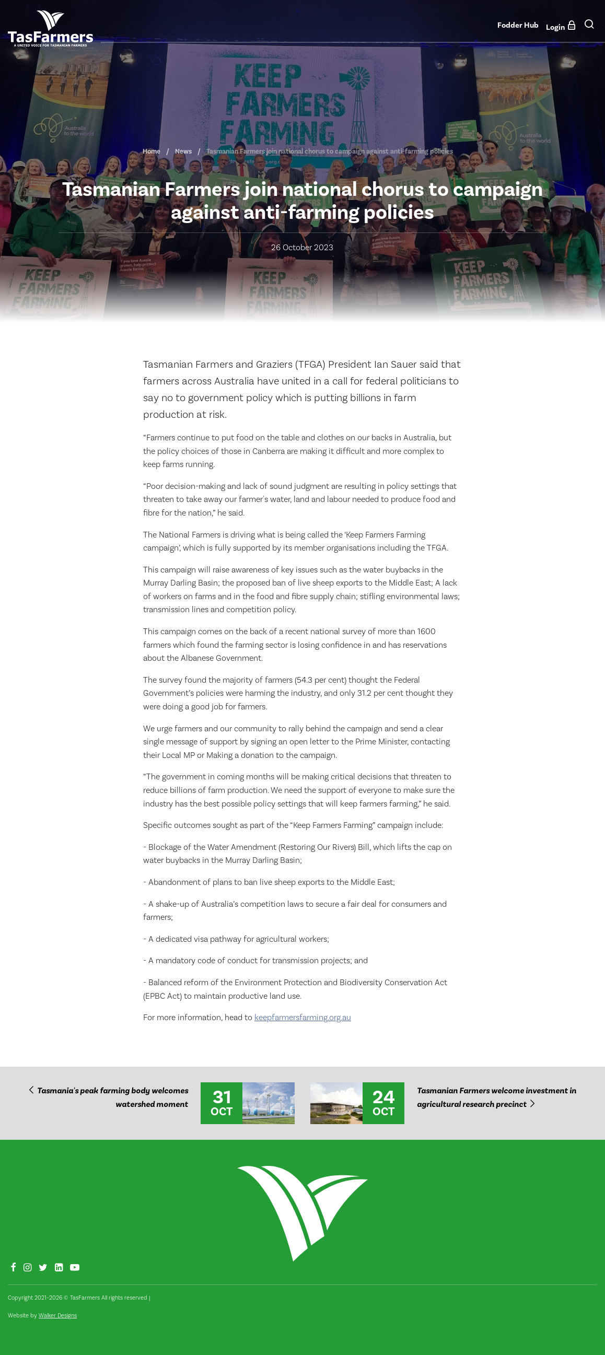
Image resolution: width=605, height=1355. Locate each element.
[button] (589, 28)
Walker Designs (58, 1315)
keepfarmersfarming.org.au (302, 1017)
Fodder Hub (518, 25)
